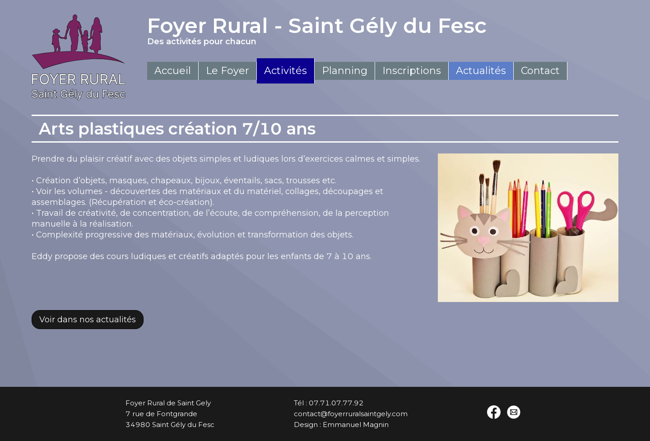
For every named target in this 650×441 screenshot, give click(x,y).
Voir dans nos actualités (87, 320)
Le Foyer (227, 71)
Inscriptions (411, 71)
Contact (540, 71)
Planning (344, 71)
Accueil (172, 71)
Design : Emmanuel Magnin (341, 424)
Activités (285, 71)
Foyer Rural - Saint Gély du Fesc (357, 30)
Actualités (481, 71)
